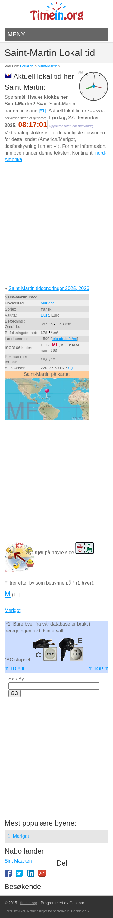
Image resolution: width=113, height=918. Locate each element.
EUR (45, 315)
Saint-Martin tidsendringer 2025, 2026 (48, 288)
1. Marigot (18, 836)
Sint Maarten (18, 860)
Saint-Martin (47, 66)
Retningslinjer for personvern (48, 911)
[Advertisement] (56, 226)
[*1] (42, 110)
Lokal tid (27, 66)
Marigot (47, 303)
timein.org (28, 903)
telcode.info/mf (64, 338)
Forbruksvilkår (15, 911)
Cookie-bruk (80, 911)
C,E (71, 368)
